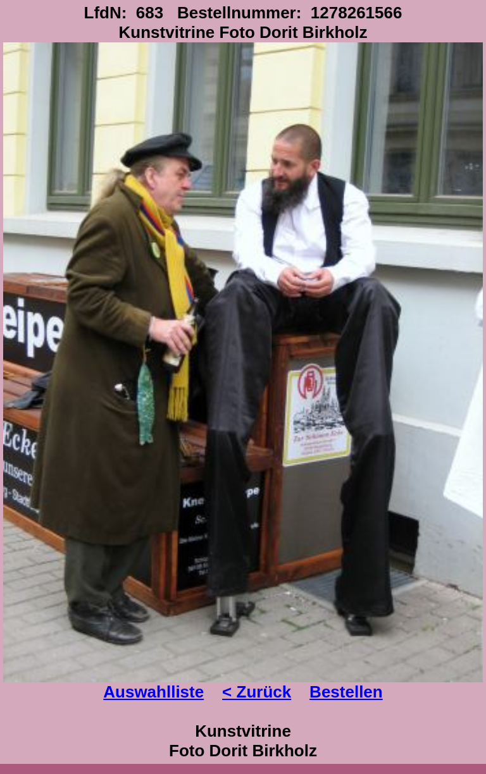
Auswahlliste (153, 691)
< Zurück (256, 691)
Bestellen (346, 691)
